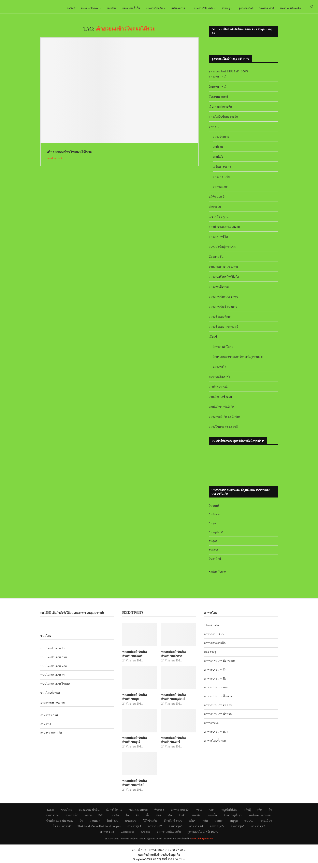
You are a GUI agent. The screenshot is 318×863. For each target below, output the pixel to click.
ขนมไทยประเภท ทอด (53, 669)
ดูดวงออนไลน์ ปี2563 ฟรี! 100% (228, 74)
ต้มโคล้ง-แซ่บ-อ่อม (260, 816)
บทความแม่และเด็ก (290, 8)
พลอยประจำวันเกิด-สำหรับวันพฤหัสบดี (178, 700)
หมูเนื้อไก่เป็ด (229, 811)
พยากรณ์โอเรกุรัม (220, 380)
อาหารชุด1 (134, 827)
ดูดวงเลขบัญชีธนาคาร (223, 310)
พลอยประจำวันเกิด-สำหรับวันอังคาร (178, 657)
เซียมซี (213, 340)
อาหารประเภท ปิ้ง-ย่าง (218, 699)
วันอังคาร (214, 517)
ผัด (170, 816)
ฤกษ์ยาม (218, 150)
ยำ (81, 822)
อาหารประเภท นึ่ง (215, 681)
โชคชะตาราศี (266, 8)
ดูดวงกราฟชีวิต (218, 240)
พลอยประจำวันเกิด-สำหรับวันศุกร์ (139, 742)
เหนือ (115, 816)
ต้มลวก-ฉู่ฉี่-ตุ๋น (232, 816)
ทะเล (199, 811)
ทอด (158, 816)
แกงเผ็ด (212, 816)
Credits (145, 833)
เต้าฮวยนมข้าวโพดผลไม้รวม (69, 155)
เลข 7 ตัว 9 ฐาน (219, 219)
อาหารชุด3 (176, 827)
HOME (71, 8)
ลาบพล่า (95, 822)
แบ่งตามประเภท (89, 8)
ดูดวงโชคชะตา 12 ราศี (223, 430)
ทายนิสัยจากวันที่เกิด (221, 410)
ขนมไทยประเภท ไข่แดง (55, 687)
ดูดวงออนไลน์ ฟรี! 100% (202, 833)
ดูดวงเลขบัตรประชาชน (223, 300)
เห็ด (259, 811)
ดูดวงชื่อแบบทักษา (220, 320)
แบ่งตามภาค (178, 8)
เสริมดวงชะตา (222, 169)
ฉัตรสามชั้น (216, 260)
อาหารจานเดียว (214, 637)
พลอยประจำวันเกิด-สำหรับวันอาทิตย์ (139, 785)
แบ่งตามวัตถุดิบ (154, 8)
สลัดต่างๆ (210, 655)
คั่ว (137, 816)
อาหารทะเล (211, 726)
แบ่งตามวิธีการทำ (203, 8)
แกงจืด (196, 816)
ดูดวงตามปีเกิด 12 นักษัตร (225, 420)
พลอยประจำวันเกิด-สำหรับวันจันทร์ (139, 657)
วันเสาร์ (213, 553)
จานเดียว (266, 822)
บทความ (214, 130)
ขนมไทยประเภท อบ (52, 678)
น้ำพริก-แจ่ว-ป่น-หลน (59, 822)
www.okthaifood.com (202, 840)
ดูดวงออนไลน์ (246, 8)
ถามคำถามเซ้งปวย (220, 400)
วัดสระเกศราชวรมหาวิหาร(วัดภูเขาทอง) (237, 360)
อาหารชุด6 (237, 827)
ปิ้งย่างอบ (112, 822)
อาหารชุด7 (258, 827)
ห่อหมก (219, 822)
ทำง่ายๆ (159, 811)
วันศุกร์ (213, 544)
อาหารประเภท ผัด (215, 673)
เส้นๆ (192, 822)
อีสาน (101, 816)
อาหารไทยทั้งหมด (215, 743)
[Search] (312, 8)
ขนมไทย (111, 8)
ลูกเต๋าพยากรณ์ (218, 390)
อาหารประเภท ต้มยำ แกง (219, 664)
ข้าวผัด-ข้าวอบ (173, 822)
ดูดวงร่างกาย (221, 140)
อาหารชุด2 (155, 827)
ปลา (212, 811)
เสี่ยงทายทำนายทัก (220, 109)
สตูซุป (234, 822)
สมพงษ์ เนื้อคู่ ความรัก (222, 250)
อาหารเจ (45, 727)
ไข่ (270, 811)
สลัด (205, 822)
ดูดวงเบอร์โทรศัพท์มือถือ (224, 280)
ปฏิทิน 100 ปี (217, 200)
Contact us (127, 833)
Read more (55, 161)
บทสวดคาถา (220, 190)
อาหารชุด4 (196, 827)
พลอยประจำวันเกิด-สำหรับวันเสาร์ (178, 742)
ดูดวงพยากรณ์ (217, 80)
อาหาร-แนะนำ (180, 811)
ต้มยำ (181, 816)
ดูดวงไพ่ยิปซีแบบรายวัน (223, 120)
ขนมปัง (249, 822)
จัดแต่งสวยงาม (138, 811)
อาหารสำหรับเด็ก (51, 736)
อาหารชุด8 (107, 833)
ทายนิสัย (218, 159)
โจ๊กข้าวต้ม (150, 822)
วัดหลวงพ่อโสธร (223, 350)
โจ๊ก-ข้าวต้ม (211, 628)
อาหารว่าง (52, 816)
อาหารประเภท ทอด (216, 690)
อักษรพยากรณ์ (217, 90)
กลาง (88, 816)
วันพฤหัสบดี (216, 535)
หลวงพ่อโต (219, 370)
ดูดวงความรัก (221, 180)
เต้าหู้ (247, 811)
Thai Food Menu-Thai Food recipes (99, 827)
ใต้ (127, 816)
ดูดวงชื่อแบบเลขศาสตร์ (223, 330)
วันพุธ (212, 526)
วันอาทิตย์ (215, 562)
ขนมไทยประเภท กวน (53, 660)
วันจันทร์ (214, 509)
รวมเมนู (226, 8)
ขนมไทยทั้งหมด (50, 696)
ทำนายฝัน (215, 210)
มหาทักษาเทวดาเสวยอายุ (224, 230)
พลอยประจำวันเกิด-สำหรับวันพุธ (139, 700)
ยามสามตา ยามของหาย (223, 270)
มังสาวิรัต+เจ (114, 811)
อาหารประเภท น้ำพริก (218, 717)
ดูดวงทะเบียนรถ (219, 290)
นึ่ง (147, 816)
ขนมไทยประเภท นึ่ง (52, 651)
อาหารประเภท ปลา (216, 735)
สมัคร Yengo (218, 574)
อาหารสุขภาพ (49, 718)
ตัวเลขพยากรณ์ (218, 99)
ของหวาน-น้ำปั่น (131, 8)
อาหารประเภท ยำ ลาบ (218, 708)
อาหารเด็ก (72, 816)
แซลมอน (130, 822)
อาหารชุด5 (217, 827)
